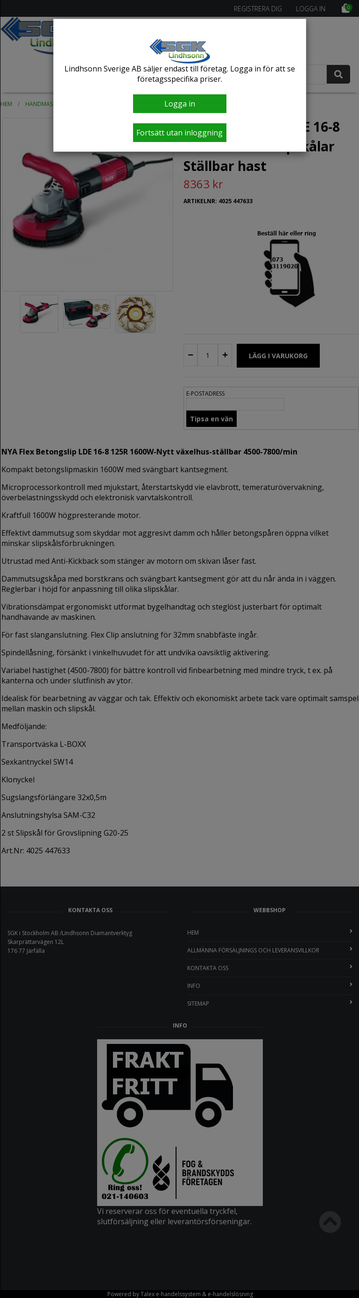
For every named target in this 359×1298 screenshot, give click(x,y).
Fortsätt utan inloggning (179, 133)
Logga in (179, 104)
